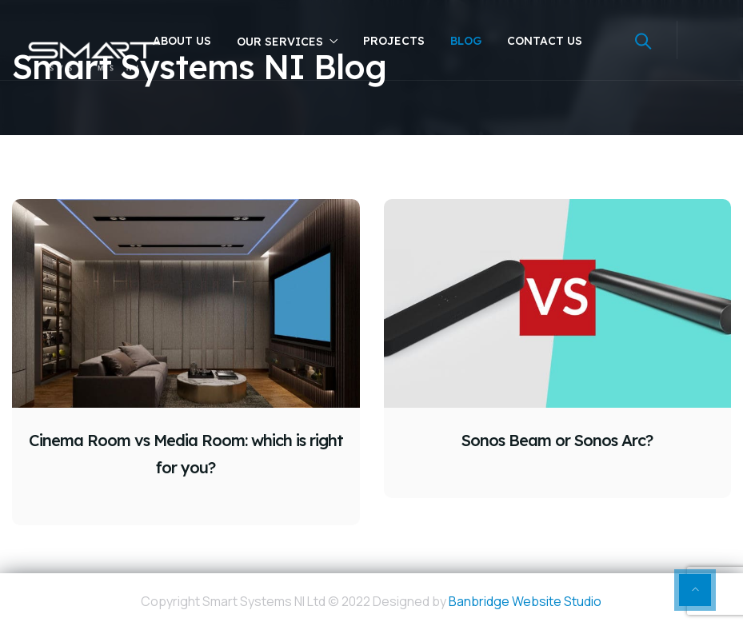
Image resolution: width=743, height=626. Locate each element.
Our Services (280, 41)
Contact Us (544, 41)
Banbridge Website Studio (525, 601)
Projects (394, 41)
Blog (465, 41)
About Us (182, 41)
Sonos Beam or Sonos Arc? (557, 440)
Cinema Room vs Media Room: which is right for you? (186, 453)
